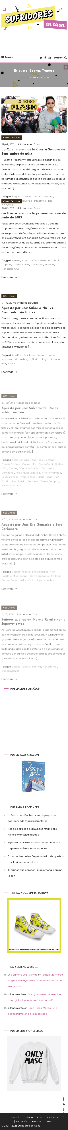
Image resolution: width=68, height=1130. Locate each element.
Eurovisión (22, 1121)
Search (60, 57)
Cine (39, 1117)
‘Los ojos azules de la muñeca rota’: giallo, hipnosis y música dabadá (32, 831)
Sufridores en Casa (28, 144)
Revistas (36, 1121)
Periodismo (50, 674)
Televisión (14, 1117)
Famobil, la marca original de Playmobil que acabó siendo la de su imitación (35, 980)
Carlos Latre (29, 471)
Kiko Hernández (51, 480)
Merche (49, 264)
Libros (49, 1121)
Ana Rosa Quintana (23, 355)
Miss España (20, 583)
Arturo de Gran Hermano (36, 260)
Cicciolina (37, 264)
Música (29, 1117)
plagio (44, 359)
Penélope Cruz (11, 269)
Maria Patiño (45, 484)
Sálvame (33, 489)
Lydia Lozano (28, 484)
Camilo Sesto (21, 264)
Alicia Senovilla (21, 467)
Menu (7, 57)
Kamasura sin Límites (14, 359)
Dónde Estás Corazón (32, 476)
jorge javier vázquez (28, 480)
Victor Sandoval (11, 493)
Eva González (40, 579)
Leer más (9, 277)
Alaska (16, 260)
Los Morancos (10, 484)
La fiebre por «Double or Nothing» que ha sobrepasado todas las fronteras (32, 818)
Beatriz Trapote (46, 355)
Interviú (36, 674)
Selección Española (22, 588)
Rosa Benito (19, 489)
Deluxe (13, 476)
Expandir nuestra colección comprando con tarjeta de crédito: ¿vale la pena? (34, 845)
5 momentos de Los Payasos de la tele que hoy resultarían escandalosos (36, 859)
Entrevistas (53, 1117)
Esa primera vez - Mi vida (23, 974)
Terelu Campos (49, 489)
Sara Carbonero (39, 583)
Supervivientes (45, 588)
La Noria (33, 359)
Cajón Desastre (11, 137)
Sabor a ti (13, 363)
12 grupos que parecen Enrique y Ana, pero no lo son (35, 873)
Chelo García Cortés (51, 471)
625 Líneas (9, 296)
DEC (4, 476)
